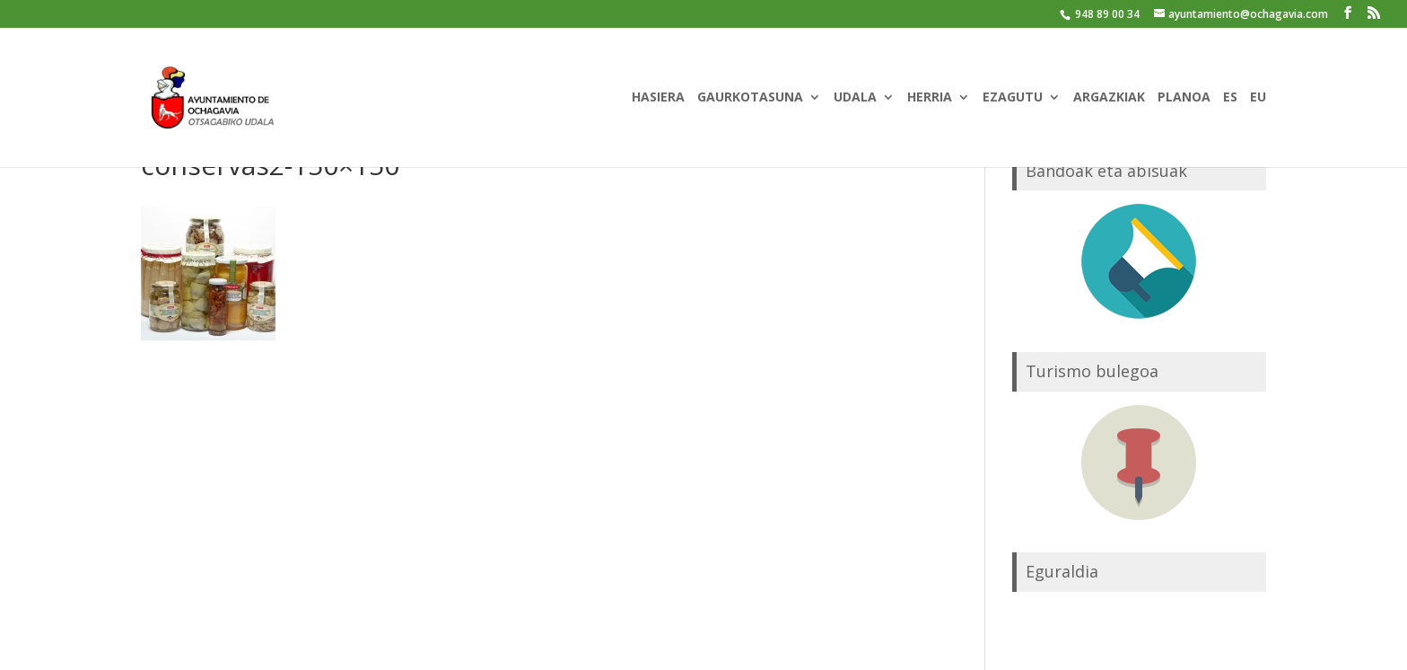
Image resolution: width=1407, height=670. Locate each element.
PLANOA (1184, 98)
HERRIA (929, 98)
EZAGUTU (1013, 98)
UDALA (855, 98)
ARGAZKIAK (1109, 98)
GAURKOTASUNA (750, 98)
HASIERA (658, 98)
